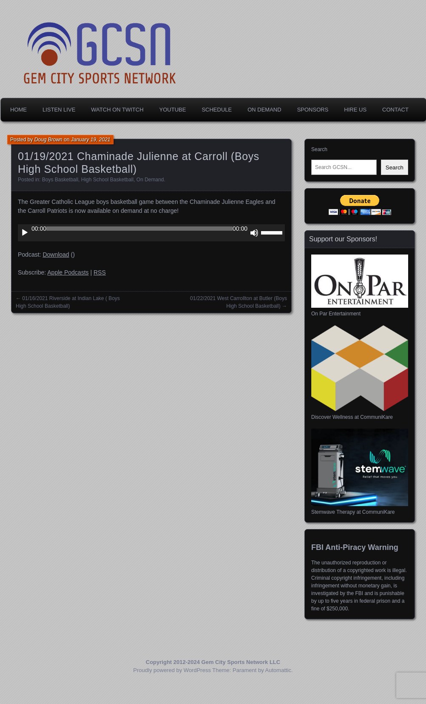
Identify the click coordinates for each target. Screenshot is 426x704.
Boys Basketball (60, 180)
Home (18, 109)
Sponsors (313, 109)
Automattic (278, 670)
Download (56, 254)
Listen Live (59, 109)
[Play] (24, 233)
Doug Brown (48, 140)
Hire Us (355, 109)
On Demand (264, 109)
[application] (151, 232)
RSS (100, 272)
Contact (395, 109)
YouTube (172, 109)
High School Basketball (107, 180)
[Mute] (254, 233)
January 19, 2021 (91, 140)
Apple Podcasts (67, 272)
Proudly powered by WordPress (172, 670)
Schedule (217, 109)
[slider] (139, 228)
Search (319, 149)
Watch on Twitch (117, 109)
